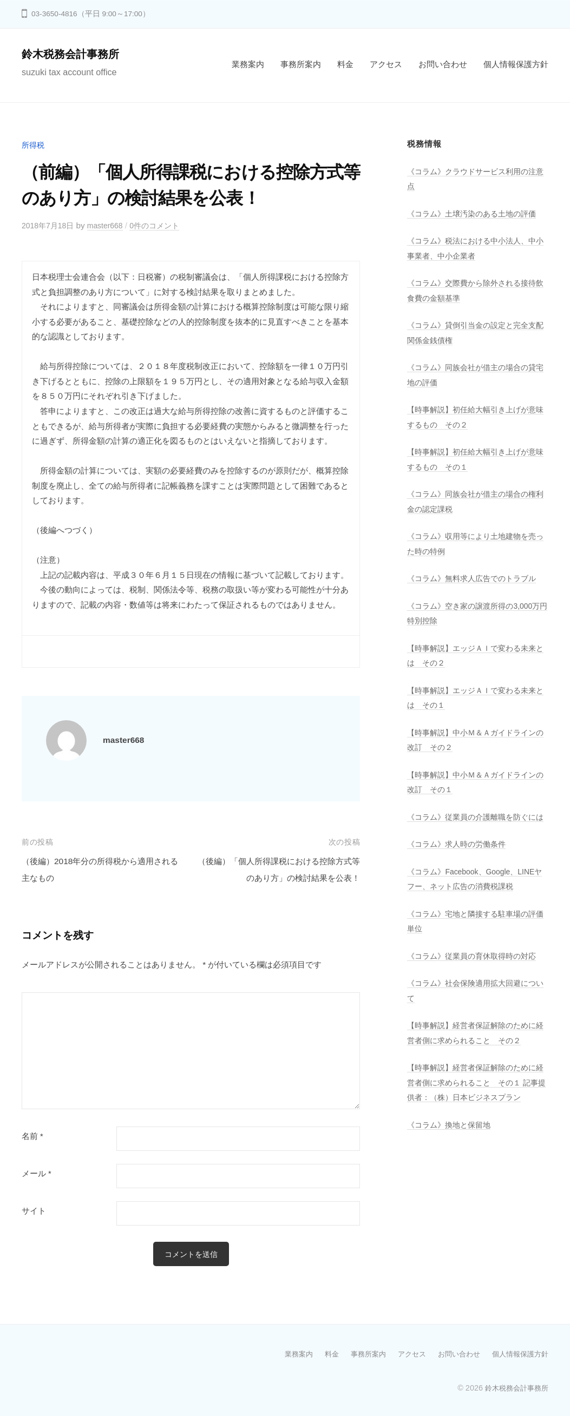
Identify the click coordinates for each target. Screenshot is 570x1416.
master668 (110, 225)
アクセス (386, 64)
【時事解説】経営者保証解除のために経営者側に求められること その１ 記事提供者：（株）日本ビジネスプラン (477, 1097)
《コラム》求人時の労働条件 (460, 859)
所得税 (34, 144)
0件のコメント (164, 225)
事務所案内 (300, 64)
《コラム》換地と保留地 (451, 1139)
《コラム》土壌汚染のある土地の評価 (476, 213)
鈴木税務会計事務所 (75, 54)
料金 (345, 64)
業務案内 (248, 64)
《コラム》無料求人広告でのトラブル (476, 578)
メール (36, 1173)
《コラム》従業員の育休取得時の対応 (476, 970)
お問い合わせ (442, 64)
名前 (32, 1136)
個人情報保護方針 (515, 64)
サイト (34, 1211)
